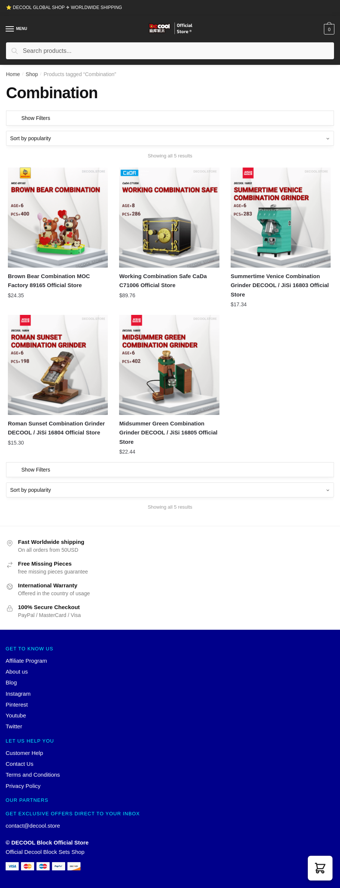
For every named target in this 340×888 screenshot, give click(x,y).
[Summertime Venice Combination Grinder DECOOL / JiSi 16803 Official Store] (281, 218)
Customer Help (24, 753)
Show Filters (35, 118)
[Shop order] (170, 138)
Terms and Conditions (33, 774)
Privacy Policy (23, 786)
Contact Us (19, 764)
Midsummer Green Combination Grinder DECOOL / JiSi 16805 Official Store (168, 432)
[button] (320, 868)
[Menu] (10, 29)
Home (13, 74)
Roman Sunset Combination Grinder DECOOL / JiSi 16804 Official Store (56, 428)
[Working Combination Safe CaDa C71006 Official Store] (169, 218)
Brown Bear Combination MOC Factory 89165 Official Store (49, 280)
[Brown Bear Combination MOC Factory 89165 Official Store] (58, 218)
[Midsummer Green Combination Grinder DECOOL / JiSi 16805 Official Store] (169, 365)
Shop (32, 74)
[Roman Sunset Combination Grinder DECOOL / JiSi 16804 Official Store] (58, 365)
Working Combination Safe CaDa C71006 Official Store (163, 280)
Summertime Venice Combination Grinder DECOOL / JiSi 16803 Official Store (280, 285)
